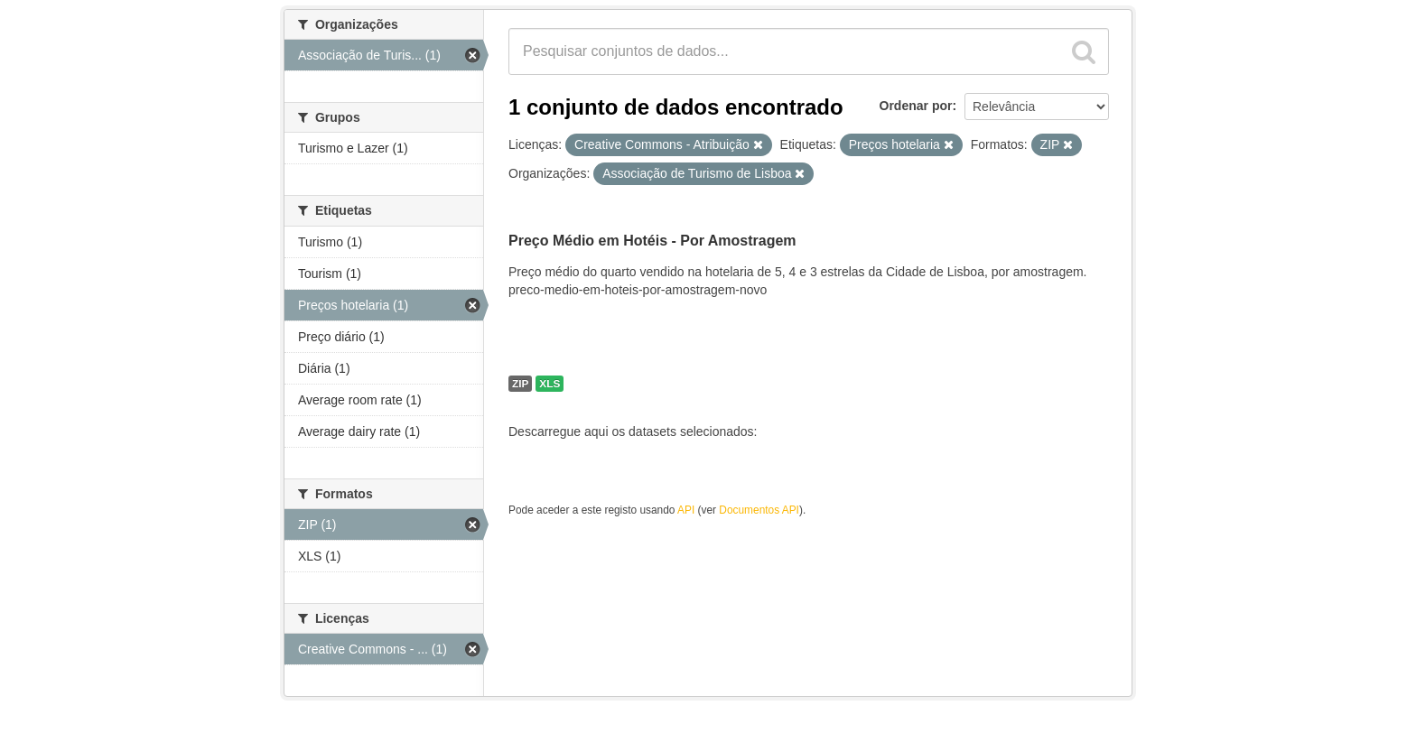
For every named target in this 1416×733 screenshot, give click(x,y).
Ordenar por (916, 105)
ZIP (520, 383)
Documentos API (759, 510)
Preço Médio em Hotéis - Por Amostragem (652, 240)
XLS (549, 383)
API (685, 510)
